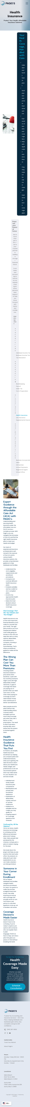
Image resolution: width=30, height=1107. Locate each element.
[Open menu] (27, 3)
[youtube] (10, 1033)
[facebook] (5, 1033)
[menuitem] (21, 358)
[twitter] (7, 1033)
